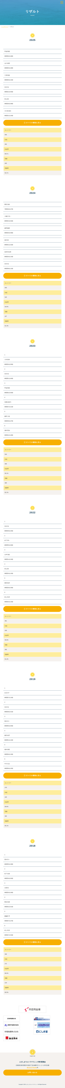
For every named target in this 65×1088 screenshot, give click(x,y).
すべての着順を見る (32, 122)
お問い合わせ (32, 1072)
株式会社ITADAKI (32, 1067)
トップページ (4, 26)
